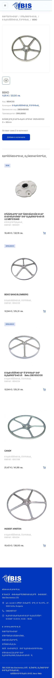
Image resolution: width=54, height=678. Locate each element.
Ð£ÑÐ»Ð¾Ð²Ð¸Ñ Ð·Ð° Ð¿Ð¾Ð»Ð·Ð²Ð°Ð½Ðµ (22, 648)
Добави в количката (16, 137)
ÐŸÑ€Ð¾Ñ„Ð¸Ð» (9, 644)
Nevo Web (37, 673)
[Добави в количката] (44, 233)
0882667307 (11, 611)
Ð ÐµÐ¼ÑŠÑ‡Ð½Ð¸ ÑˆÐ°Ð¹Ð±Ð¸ (15, 19)
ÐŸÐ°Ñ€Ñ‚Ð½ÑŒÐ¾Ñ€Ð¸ (13, 635)
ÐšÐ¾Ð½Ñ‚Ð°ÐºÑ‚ (10, 640)
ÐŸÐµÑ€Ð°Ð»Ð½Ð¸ (29, 16)
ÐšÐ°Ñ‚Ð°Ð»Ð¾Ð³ (10, 16)
